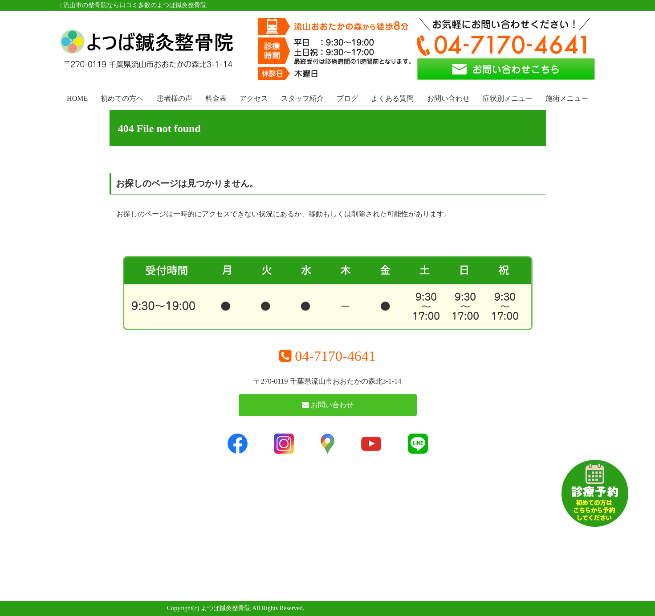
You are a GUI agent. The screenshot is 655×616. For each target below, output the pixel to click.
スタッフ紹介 (302, 98)
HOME (77, 98)
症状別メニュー (508, 98)
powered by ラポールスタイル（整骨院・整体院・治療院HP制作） (397, 608)
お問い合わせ (448, 98)
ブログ (347, 98)
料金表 (216, 98)
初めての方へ (122, 98)
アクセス (254, 98)
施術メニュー (566, 98)
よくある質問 (392, 98)
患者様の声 (174, 98)
